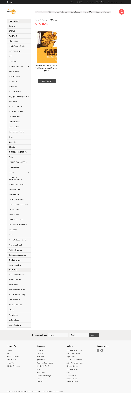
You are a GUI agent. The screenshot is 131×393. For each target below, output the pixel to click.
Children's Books (14, 117)
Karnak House (14, 194)
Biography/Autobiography (18, 97)
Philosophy (13, 230)
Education (12, 147)
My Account (90, 2)
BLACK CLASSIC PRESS (16, 107)
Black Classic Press (15, 280)
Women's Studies (15, 265)
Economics (12, 142)
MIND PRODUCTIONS (16, 220)
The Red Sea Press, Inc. (17, 290)
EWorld (11, 310)
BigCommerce (59, 391)
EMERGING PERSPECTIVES (18, 152)
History (11, 172)
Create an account (119, 2)
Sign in (110, 2)
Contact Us (88, 12)
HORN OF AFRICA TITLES (17, 184)
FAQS (49, 12)
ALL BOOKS (13, 81)
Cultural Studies (14, 122)
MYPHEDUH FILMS (15, 51)
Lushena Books (14, 320)
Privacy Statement (61, 12)
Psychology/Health (15, 245)
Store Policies (76, 12)
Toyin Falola (13, 285)
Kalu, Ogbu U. (13, 315)
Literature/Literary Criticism (18, 205)
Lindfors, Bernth (14, 300)
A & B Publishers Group (17, 295)
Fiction (11, 157)
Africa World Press (15, 305)
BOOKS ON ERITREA (16, 112)
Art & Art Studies (15, 91)
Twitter (101, 350)
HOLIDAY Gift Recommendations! (15, 178)
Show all (40, 381)
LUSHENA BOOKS (15, 210)
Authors (44, 20)
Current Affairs (14, 127)
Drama (11, 137)
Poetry (11, 235)
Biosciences (13, 102)
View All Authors (15, 325)
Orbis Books (13, 61)
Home (37, 20)
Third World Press (15, 260)
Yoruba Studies (14, 71)
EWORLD (12, 31)
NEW (10, 56)
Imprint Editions (14, 189)
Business (12, 26)
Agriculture (13, 86)
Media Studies (14, 215)
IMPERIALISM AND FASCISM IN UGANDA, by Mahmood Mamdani (46, 67)
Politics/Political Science (17, 240)
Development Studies (16, 132)
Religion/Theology (15, 250)
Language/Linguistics (16, 199)
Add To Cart (47, 81)
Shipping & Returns (102, 12)
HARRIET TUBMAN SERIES (18, 162)
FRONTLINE (13, 36)
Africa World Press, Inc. (17, 274)
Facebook (98, 350)
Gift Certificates (100, 2)
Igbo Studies (13, 41)
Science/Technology (16, 66)
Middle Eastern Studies (17, 46)
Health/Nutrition (14, 167)
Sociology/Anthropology (17, 255)
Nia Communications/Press (18, 225)
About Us (40, 12)
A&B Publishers (14, 76)
